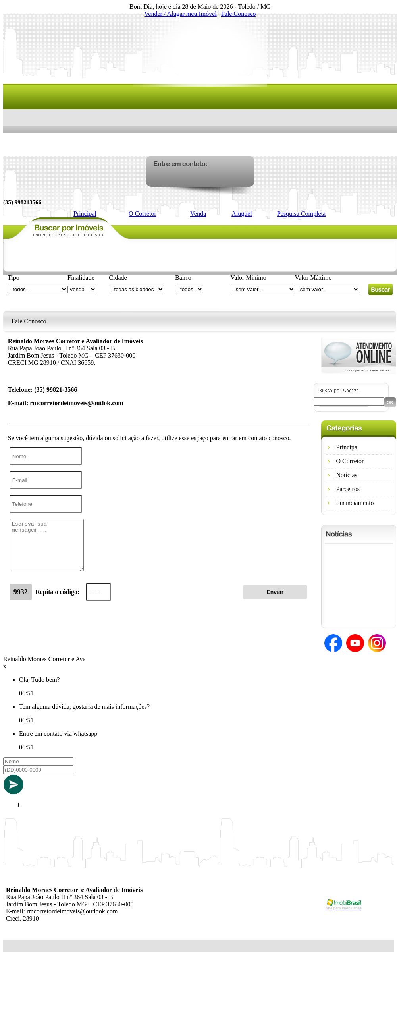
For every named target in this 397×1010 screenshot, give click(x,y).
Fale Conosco (238, 13)
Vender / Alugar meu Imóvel (181, 13)
